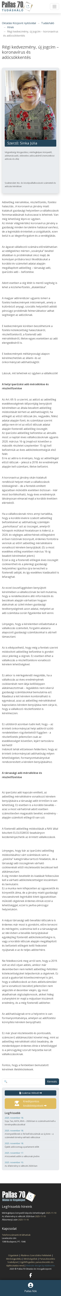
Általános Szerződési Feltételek (36, 1255)
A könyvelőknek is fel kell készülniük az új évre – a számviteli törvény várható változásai (30, 1134)
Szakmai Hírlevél (30, 1092)
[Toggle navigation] (54, 6)
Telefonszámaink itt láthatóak (16, 1234)
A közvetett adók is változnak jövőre (30, 1154)
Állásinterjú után (10, 1219)
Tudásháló (47, 23)
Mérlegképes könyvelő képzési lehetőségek (24, 1212)
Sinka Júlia (28, 143)
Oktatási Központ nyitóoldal (19, 23)
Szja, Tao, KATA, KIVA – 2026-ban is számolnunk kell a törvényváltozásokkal (30, 1121)
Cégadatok (13, 1255)
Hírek (10, 27)
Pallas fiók (30, 1288)
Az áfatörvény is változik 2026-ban (30, 1164)
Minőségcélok (30, 1258)
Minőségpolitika (14, 1258)
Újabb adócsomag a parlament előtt (30, 1145)
